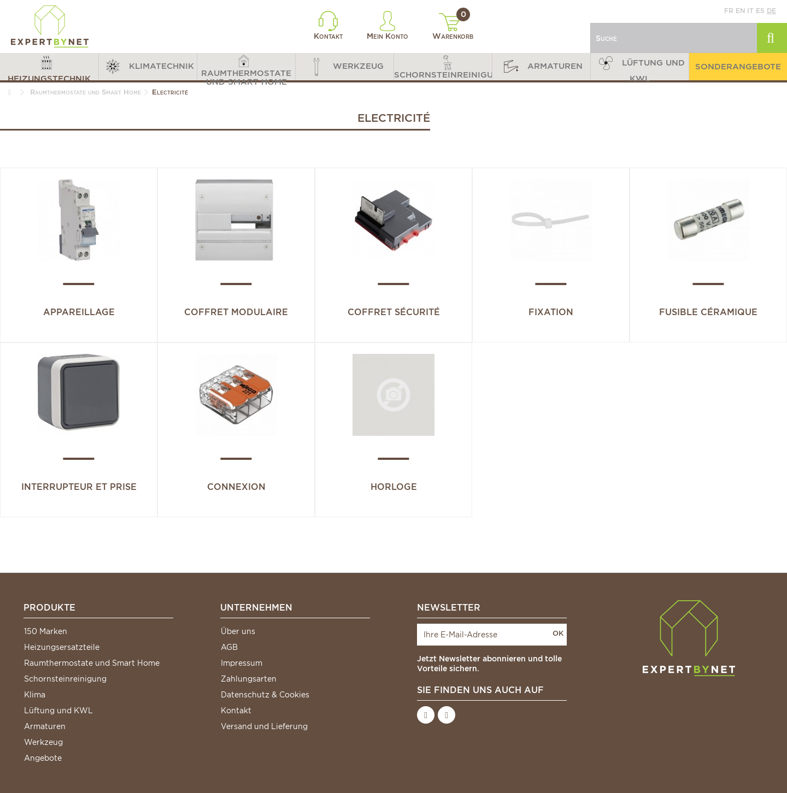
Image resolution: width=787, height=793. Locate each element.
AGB (229, 647)
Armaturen (45, 726)
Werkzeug (43, 742)
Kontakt (328, 25)
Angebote (43, 758)
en (740, 11)
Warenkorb (452, 26)
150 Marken (45, 631)
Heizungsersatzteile (61, 647)
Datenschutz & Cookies (265, 694)
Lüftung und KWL (58, 710)
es (760, 11)
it (750, 11)
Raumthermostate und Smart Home (92, 663)
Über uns (238, 631)
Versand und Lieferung (264, 726)
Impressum (241, 663)
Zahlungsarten (249, 678)
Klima (34, 694)
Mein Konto (387, 25)
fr (728, 11)
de (771, 11)
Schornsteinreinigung (65, 678)
